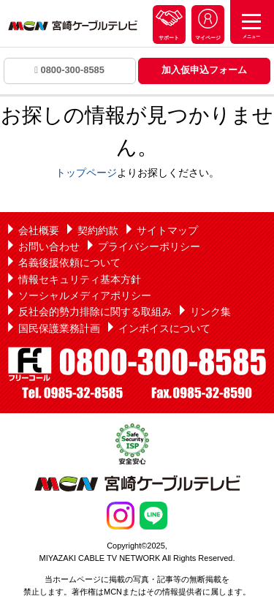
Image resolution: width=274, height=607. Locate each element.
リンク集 (210, 311)
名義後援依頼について (69, 262)
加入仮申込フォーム (204, 69)
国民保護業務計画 (59, 328)
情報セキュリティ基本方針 (79, 279)
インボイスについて (164, 328)
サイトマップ (167, 230)
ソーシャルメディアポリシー (84, 295)
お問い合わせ (49, 246)
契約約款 (97, 230)
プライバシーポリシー (149, 246)
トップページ (86, 172)
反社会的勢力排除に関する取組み (95, 311)
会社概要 (38, 230)
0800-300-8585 (69, 69)
